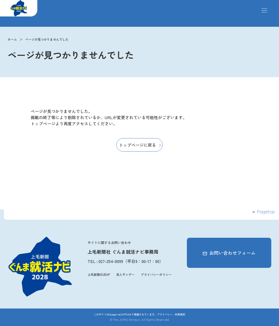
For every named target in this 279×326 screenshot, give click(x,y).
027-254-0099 (111, 261)
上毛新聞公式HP (99, 274)
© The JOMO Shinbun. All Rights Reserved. (139, 320)
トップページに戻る (137, 145)
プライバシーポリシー (156, 274)
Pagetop (266, 212)
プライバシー (164, 314)
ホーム (12, 39)
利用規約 (180, 314)
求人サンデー (125, 274)
